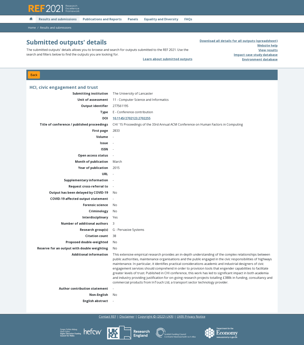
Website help (267, 45)
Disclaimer (127, 316)
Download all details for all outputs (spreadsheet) (239, 41)
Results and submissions (58, 19)
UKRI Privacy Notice (191, 316)
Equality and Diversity (161, 19)
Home (32, 27)
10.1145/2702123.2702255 (131, 118)
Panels (133, 19)
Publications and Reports (102, 19)
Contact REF (107, 316)
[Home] (31, 19)
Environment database (260, 59)
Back (33, 75)
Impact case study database (256, 55)
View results (268, 50)
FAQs (188, 19)
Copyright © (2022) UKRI (156, 316)
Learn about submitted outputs (167, 59)
